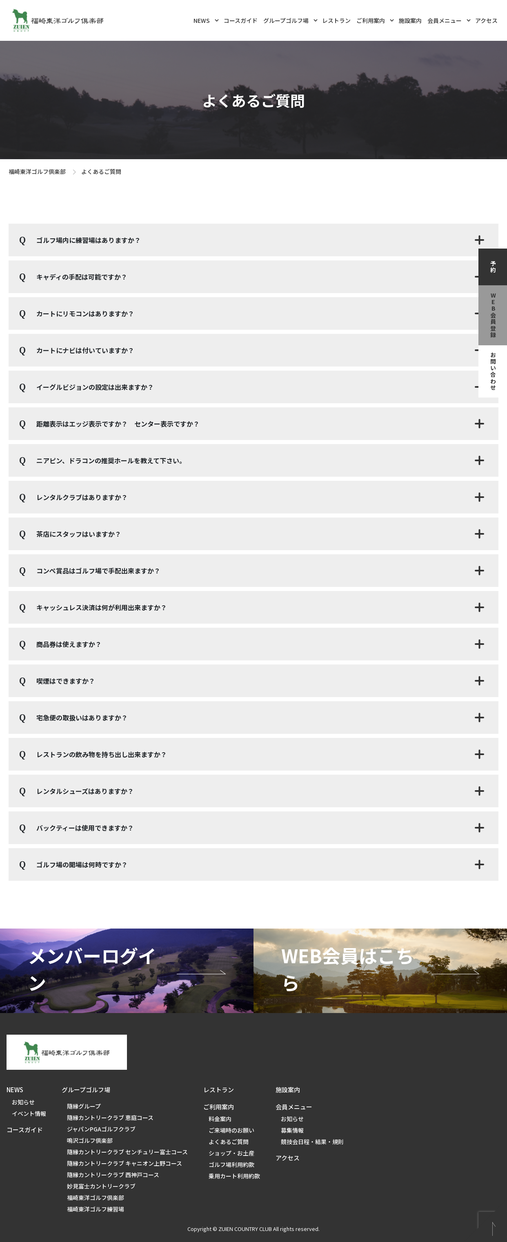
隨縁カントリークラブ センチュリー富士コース (127, 1152)
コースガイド (241, 20)
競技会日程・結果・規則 (312, 1142)
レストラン (336, 20)
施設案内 (410, 20)
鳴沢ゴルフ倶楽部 (90, 1140)
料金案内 (220, 1119)
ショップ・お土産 (231, 1153)
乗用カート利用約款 (234, 1176)
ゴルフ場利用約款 (231, 1164)
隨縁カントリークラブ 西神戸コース (113, 1175)
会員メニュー (449, 19)
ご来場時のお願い (231, 1130)
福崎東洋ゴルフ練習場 (95, 1209)
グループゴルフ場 (290, 19)
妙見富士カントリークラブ (101, 1186)
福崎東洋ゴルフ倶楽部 (37, 171)
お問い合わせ (493, 371)
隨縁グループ (84, 1106)
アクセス (486, 20)
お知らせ (23, 1102)
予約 (493, 266)
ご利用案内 (375, 19)
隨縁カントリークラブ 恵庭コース (110, 1117)
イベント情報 (29, 1113)
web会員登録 (493, 315)
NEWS (206, 19)
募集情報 (292, 1130)
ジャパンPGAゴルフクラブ (101, 1129)
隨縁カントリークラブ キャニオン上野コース (124, 1163)
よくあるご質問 (229, 1142)
